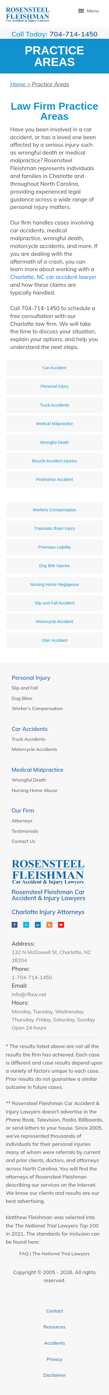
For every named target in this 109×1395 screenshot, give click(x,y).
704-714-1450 (74, 33)
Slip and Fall (25, 688)
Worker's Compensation (37, 708)
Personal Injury (31, 677)
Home (18, 84)
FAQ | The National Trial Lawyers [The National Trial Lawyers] (54, 1253)
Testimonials (25, 831)
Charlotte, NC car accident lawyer (53, 276)
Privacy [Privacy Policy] (54, 1359)
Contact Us (23, 841)
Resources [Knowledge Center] (54, 1327)
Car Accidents (30, 728)
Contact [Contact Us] (54, 1311)
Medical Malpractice (37, 769)
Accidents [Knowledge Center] (54, 1343)
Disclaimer (54, 1375)
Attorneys (22, 821)
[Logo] (27, 14)
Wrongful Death (29, 780)
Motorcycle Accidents (34, 749)
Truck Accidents (28, 739)
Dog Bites (22, 698)
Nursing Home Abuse (34, 790)
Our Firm (23, 810)
